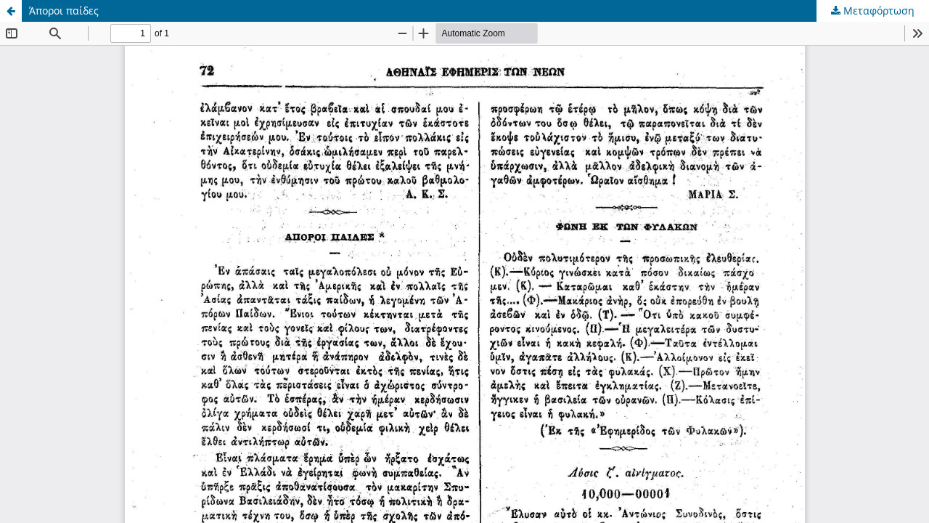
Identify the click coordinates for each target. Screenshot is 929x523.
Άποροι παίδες (64, 10)
